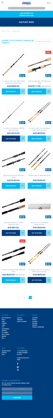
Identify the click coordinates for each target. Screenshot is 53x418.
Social (4, 348)
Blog (3, 354)
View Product (11, 91)
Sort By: (43, 41)
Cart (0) (19, 318)
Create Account (22, 321)
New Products (6, 318)
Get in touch (21, 348)
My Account (21, 315)
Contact (4, 352)
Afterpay (35, 318)
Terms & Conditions (38, 327)
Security (34, 325)
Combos (4, 323)
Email (18, 359)
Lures (3, 325)
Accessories (5, 329)
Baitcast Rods (16, 31)
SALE (3, 338)
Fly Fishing (5, 332)
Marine (4, 336)
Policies (34, 315)
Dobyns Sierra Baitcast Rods (39, 175)
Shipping (34, 323)
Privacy (34, 319)
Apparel (4, 330)
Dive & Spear (5, 334)
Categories (5, 315)
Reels (3, 319)
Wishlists (20, 319)
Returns (34, 321)
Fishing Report (6, 351)
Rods (8, 31)
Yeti (3, 327)
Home (3, 31)
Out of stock (11, 139)
